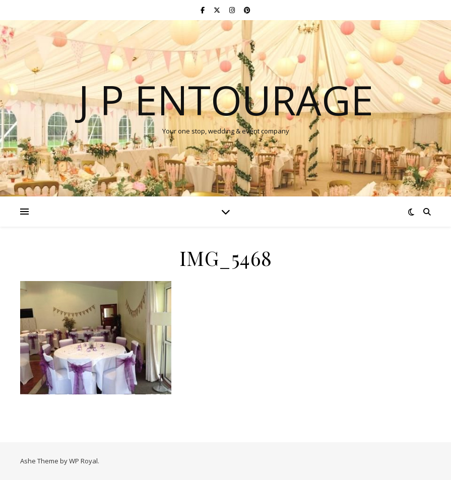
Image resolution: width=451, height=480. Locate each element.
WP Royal (83, 460)
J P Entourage (225, 100)
